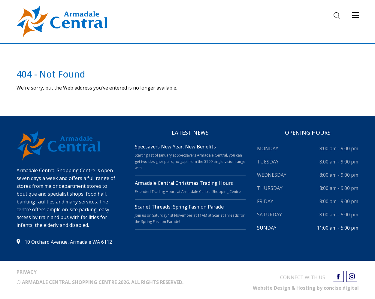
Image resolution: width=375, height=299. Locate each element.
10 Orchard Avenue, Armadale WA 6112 (68, 242)
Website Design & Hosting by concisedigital (306, 288)
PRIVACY (27, 272)
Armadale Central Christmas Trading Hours (184, 183)
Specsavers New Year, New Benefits (176, 146)
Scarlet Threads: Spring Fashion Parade (179, 206)
